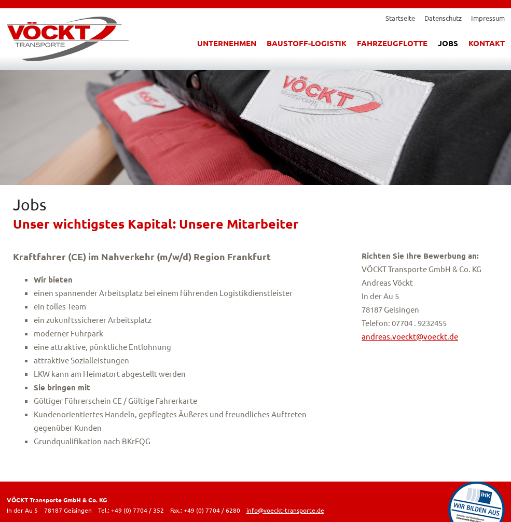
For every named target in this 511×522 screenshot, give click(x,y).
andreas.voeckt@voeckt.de (410, 336)
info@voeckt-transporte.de (285, 510)
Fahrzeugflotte (392, 43)
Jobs (448, 43)
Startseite (400, 17)
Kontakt (486, 43)
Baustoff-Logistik (307, 43)
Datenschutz (443, 17)
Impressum (488, 17)
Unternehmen (226, 43)
